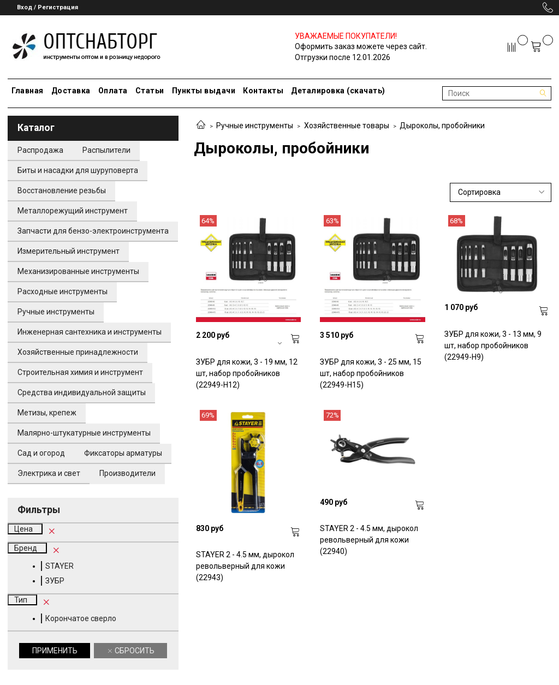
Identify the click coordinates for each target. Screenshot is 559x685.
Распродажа (40, 150)
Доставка (71, 90)
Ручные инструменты (254, 125)
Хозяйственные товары (346, 125)
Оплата (113, 90)
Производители (127, 473)
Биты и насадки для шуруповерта (77, 170)
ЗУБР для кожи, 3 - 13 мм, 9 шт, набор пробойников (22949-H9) (493, 345)
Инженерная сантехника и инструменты (89, 331)
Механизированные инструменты (78, 271)
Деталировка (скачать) (338, 90)
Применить (55, 650)
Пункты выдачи (204, 90)
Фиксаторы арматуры (123, 453)
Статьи (149, 90)
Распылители (106, 150)
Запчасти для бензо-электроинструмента (93, 231)
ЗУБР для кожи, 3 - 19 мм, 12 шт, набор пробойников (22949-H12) (247, 373)
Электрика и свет (48, 473)
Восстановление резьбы (61, 190)
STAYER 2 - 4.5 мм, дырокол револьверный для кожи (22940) (369, 540)
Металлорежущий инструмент (72, 210)
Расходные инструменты (62, 291)
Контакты (263, 90)
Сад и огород (41, 453)
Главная (27, 90)
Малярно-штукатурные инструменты (84, 432)
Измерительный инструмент (68, 251)
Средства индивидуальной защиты (81, 392)
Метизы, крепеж (46, 412)
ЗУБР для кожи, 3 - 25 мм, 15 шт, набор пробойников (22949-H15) (370, 373)
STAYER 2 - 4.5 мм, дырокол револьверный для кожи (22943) (245, 566)
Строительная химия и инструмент (80, 372)
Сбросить (133, 650)
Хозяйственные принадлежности (77, 352)
